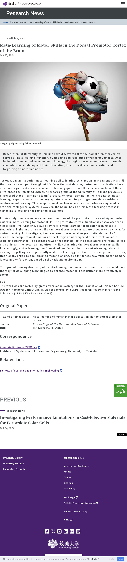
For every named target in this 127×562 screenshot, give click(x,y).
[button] (100, 559)
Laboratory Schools (14, 469)
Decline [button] (111, 559)
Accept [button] (120, 559)
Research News (19, 22)
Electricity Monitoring (75, 511)
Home (5, 22)
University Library (13, 457)
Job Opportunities (74, 457)
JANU (66, 519)
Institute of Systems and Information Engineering (29, 370)
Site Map (68, 482)
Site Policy (69, 488)
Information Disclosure (76, 465)
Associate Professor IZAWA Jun (18, 347)
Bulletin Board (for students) (79, 503)
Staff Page (69, 497)
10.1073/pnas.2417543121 (48, 328)
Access (67, 471)
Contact (68, 477)
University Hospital (13, 463)
